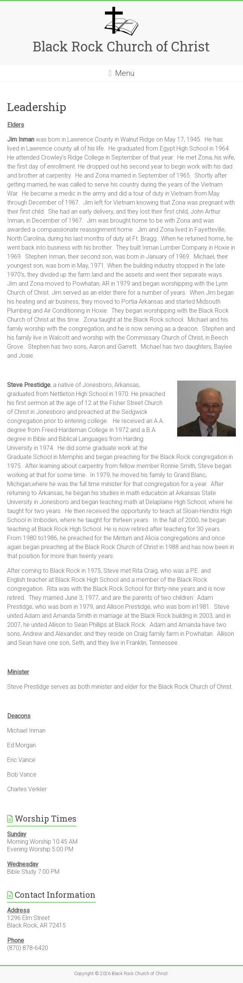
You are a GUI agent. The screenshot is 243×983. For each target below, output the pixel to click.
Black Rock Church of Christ (121, 46)
